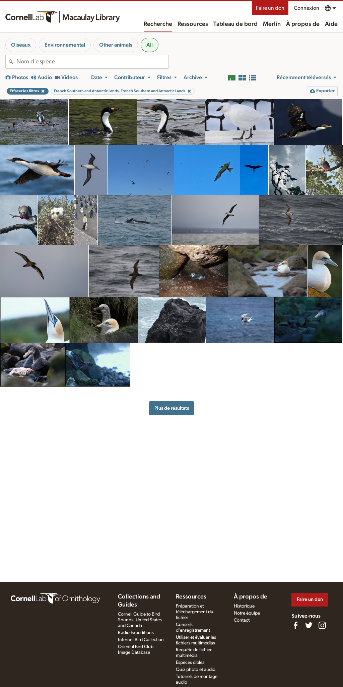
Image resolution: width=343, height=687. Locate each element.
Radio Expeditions (136, 632)
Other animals (115, 45)
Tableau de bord (235, 24)
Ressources (193, 24)
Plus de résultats (171, 408)
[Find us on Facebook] (295, 625)
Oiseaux (20, 45)
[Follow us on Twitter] (309, 625)
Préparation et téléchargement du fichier (194, 612)
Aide (331, 24)
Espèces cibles (190, 662)
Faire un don (270, 8)
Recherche (158, 24)
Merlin (272, 24)
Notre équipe (247, 613)
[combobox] (92, 61)
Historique (244, 606)
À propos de (303, 24)
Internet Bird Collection (141, 639)
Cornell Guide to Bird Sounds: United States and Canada (140, 620)
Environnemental (65, 45)
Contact (242, 620)
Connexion (306, 8)
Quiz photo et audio (195, 669)
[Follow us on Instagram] (322, 625)
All (149, 45)
